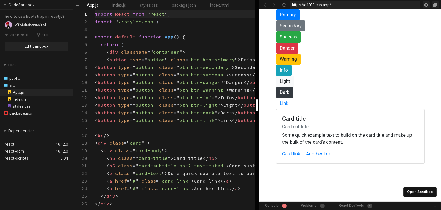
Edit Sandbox (36, 46)
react (9, 144)
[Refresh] (283, 4)
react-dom (14, 151)
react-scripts (16, 158)
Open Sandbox (420, 192)
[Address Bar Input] (355, 5)
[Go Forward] (274, 4)
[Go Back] (265, 4)
